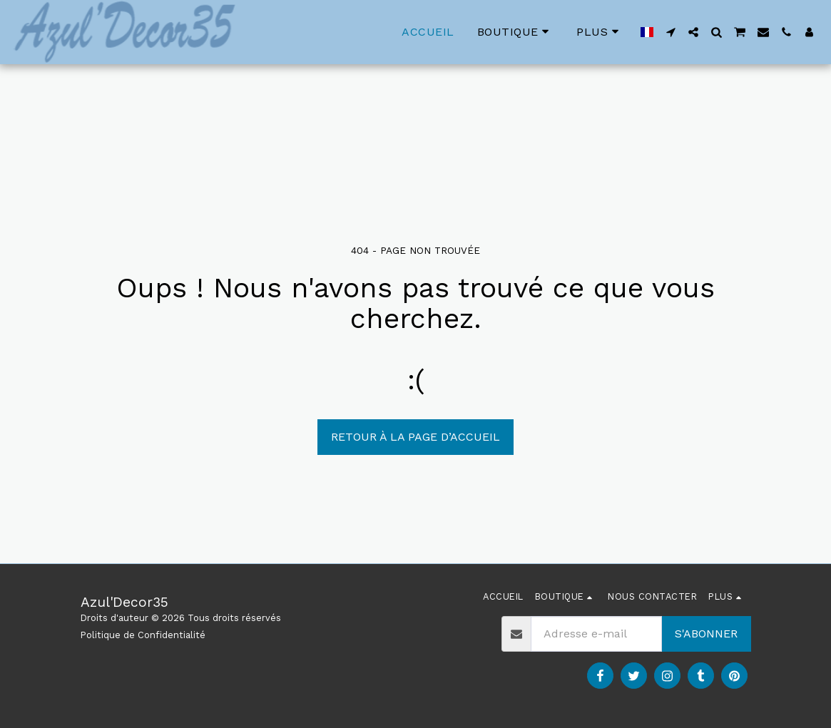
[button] (670, 32)
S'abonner (706, 633)
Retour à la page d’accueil (415, 437)
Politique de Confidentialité (143, 635)
